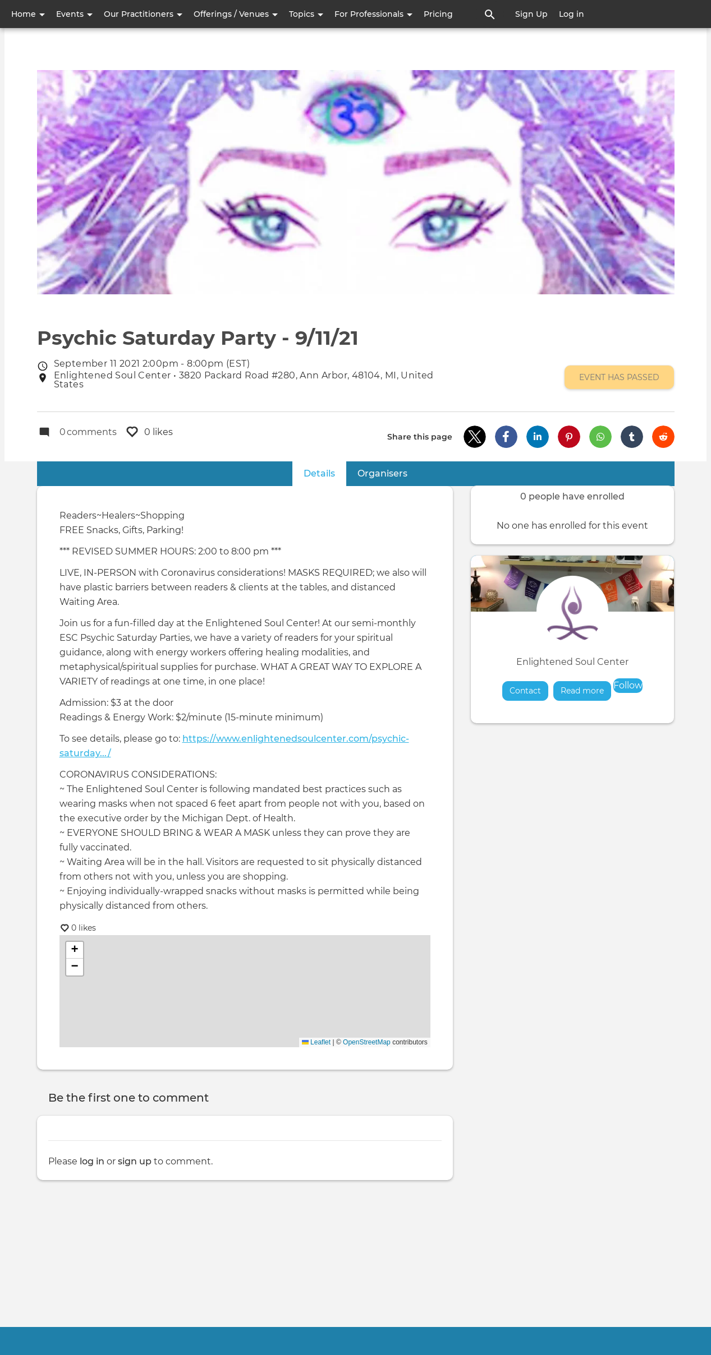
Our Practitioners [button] (143, 14)
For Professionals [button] (373, 14)
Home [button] (28, 14)
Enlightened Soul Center (572, 662)
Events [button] (74, 14)
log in (92, 1161)
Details (325, 473)
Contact (525, 691)
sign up (135, 1161)
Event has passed (619, 377)
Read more (586, 690)
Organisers (382, 474)
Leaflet (316, 1043)
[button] (475, 437)
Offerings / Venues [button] (236, 14)
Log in (571, 14)
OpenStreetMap (367, 1043)
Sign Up (531, 14)
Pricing (438, 14)
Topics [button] (306, 14)
